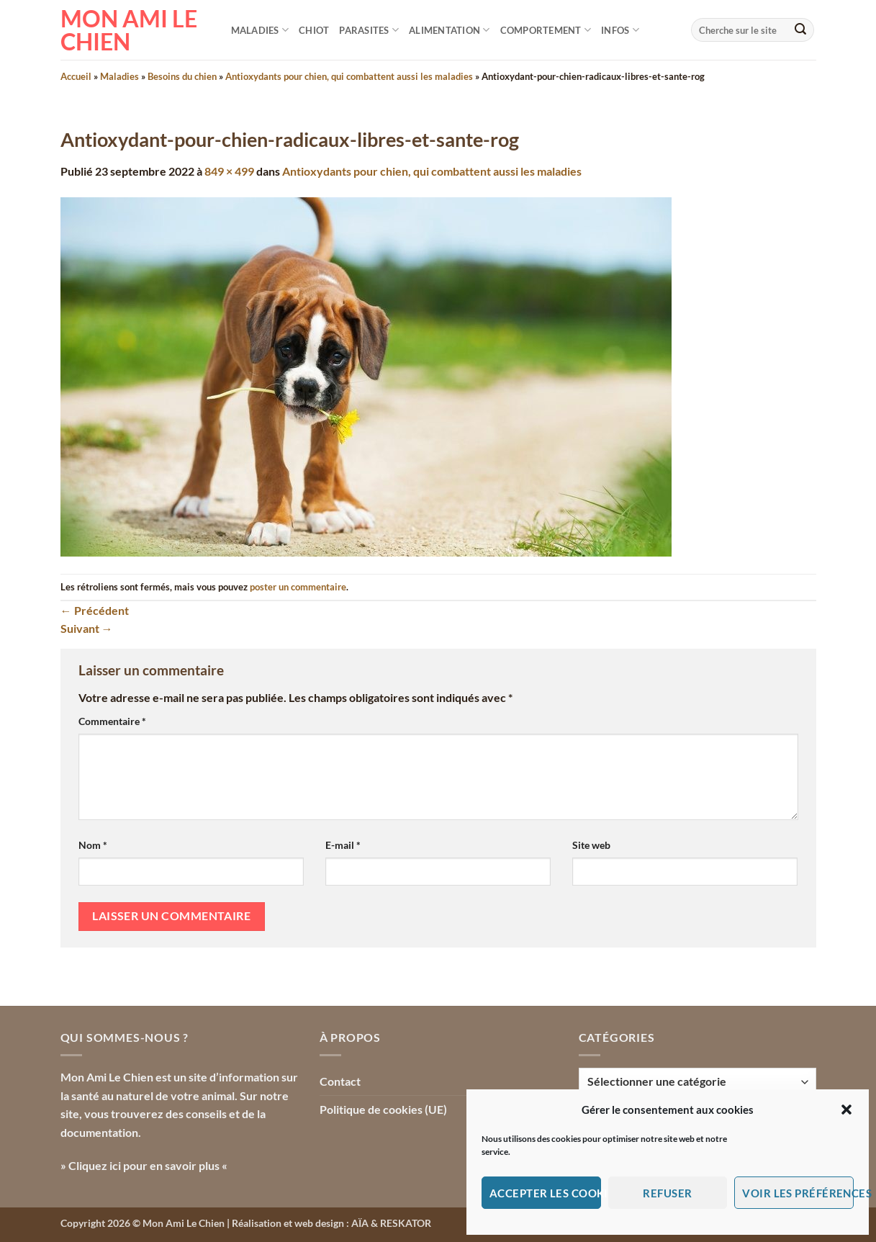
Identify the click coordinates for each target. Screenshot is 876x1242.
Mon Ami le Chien (128, 30)
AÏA (360, 1223)
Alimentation (449, 30)
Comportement (546, 30)
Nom (92, 845)
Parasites (369, 30)
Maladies (260, 30)
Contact (340, 1081)
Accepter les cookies (545, 1193)
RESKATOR (405, 1223)
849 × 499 (229, 171)
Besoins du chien (182, 76)
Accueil (75, 76)
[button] (846, 1109)
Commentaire (112, 721)
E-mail (343, 845)
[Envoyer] (800, 30)
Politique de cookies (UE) (383, 1109)
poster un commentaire (298, 587)
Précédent (94, 610)
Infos (620, 30)
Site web (591, 845)
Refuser (667, 1193)
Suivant (86, 628)
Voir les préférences (798, 1193)
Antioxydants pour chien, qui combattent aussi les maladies (349, 76)
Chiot (314, 30)
